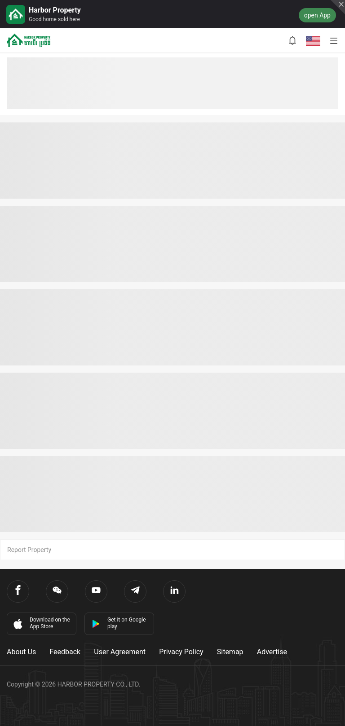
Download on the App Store (41, 623)
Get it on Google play (119, 623)
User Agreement (120, 652)
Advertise (272, 652)
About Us (21, 652)
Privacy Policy (181, 652)
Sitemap (230, 652)
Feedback (64, 652)
